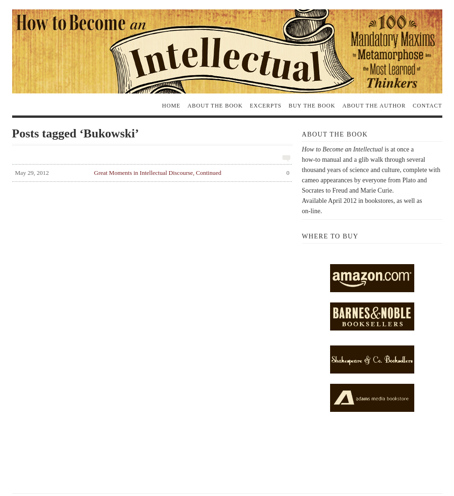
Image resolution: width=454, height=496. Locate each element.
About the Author (374, 105)
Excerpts (265, 105)
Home (171, 105)
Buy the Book (311, 105)
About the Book (215, 105)
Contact (427, 105)
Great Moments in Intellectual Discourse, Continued (151, 174)
